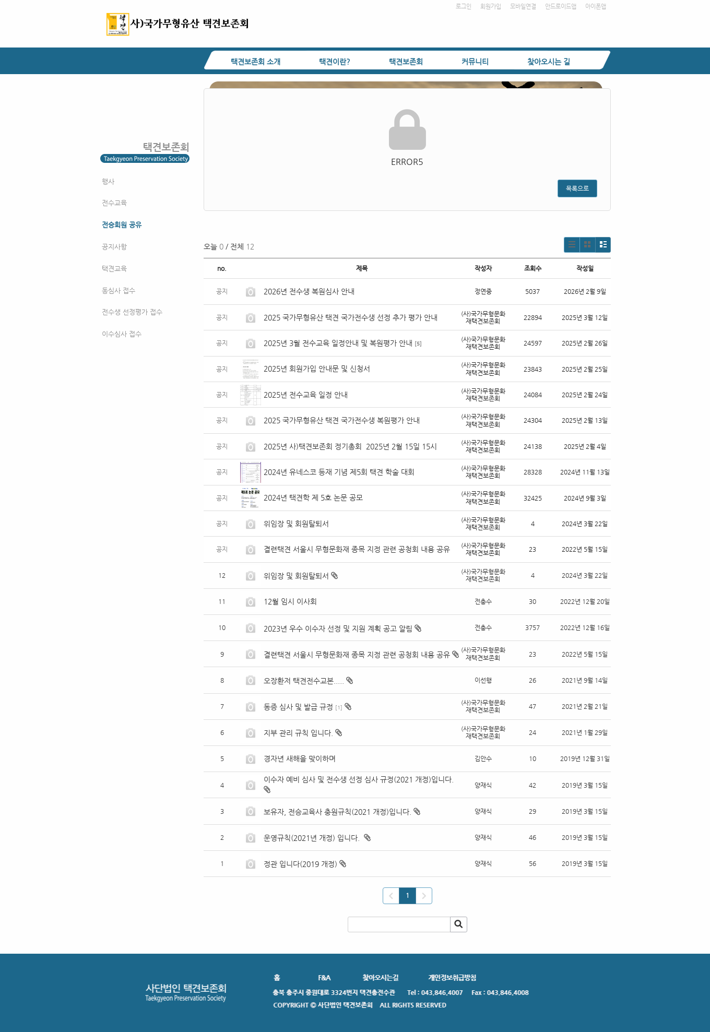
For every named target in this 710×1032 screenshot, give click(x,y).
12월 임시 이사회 (291, 601)
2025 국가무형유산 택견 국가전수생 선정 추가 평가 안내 (350, 317)
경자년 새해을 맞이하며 (300, 758)
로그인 (463, 6)
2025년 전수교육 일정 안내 (307, 394)
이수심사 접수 (121, 334)
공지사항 (114, 247)
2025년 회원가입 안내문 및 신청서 (317, 368)
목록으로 (577, 188)
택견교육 (114, 268)
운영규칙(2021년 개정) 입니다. (313, 838)
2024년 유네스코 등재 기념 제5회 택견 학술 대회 (339, 472)
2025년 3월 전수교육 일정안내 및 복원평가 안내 (338, 343)
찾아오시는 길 (548, 61)
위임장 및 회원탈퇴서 (296, 523)
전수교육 (114, 203)
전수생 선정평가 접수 (132, 312)
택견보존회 (406, 61)
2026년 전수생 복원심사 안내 (309, 291)
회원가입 (490, 6)
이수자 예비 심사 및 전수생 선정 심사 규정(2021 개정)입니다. (360, 779)
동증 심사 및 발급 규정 (298, 707)
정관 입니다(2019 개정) (300, 864)
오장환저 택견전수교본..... (304, 681)
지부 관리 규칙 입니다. (298, 733)
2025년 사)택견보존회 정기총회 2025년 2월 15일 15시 (350, 446)
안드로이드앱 (560, 6)
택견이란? (334, 61)
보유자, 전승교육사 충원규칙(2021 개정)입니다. (337, 812)
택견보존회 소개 (255, 61)
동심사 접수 (118, 290)
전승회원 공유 (121, 225)
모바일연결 (523, 6)
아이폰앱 (595, 6)
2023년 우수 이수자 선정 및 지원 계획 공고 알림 (338, 628)
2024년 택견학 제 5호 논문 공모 (313, 497)
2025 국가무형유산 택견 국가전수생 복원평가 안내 (342, 420)
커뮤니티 (475, 61)
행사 (108, 181)
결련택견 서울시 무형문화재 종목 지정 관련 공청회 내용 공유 (357, 549)
